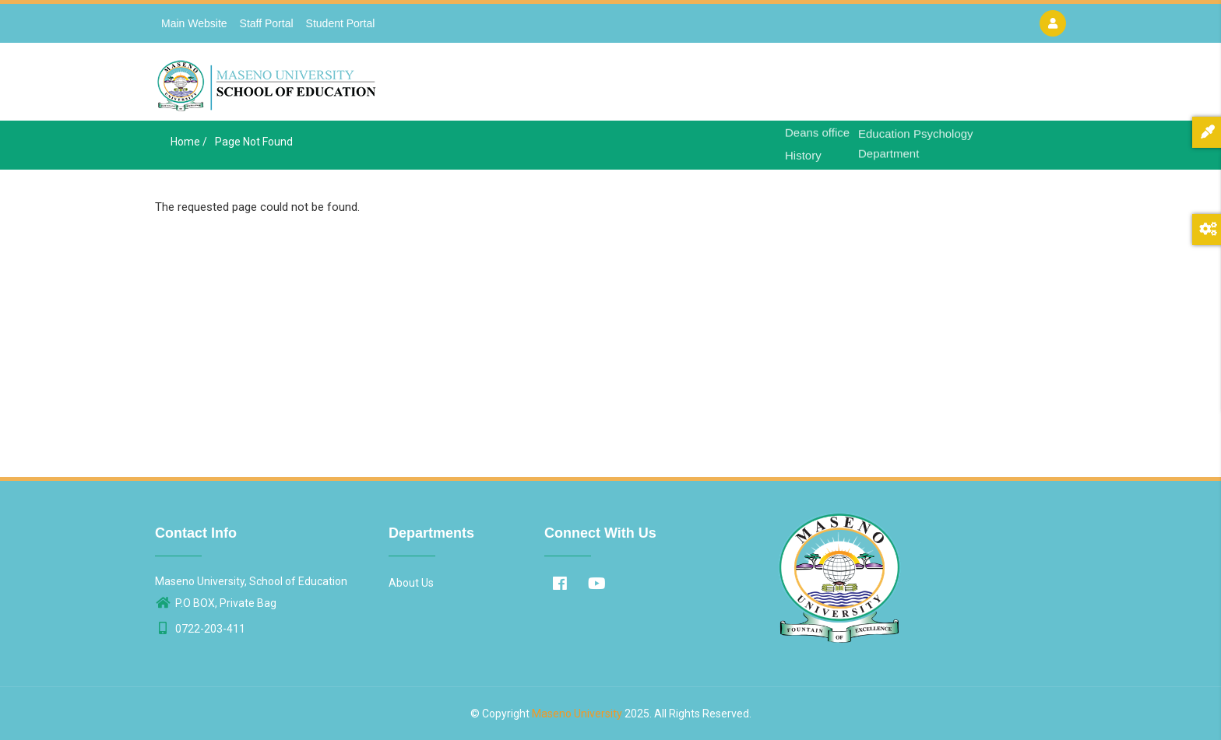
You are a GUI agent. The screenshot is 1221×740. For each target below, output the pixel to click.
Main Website (194, 23)
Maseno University (577, 713)
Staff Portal (267, 23)
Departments (883, 86)
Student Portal (340, 23)
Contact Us (965, 86)
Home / (189, 141)
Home (748, 86)
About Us (806, 86)
